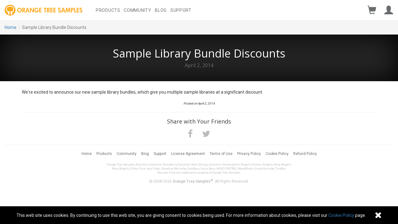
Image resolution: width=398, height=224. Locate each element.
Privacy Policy (249, 154)
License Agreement (188, 154)
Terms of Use (221, 154)
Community (137, 10)
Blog (161, 10)
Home (10, 27)
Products (108, 10)
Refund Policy (305, 154)
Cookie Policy (277, 154)
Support (181, 10)
